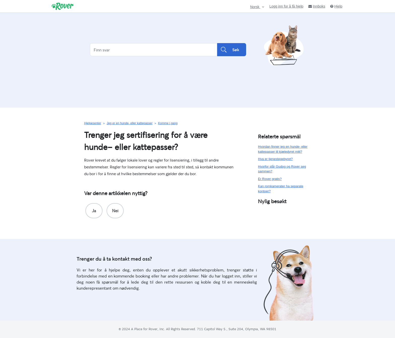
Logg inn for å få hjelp (286, 6)
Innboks (316, 6)
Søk (231, 49)
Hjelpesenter (92, 123)
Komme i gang (167, 123)
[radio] (94, 210)
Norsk (255, 7)
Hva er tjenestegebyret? (275, 159)
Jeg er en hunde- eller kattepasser (129, 123)
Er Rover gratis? (270, 179)
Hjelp (336, 6)
